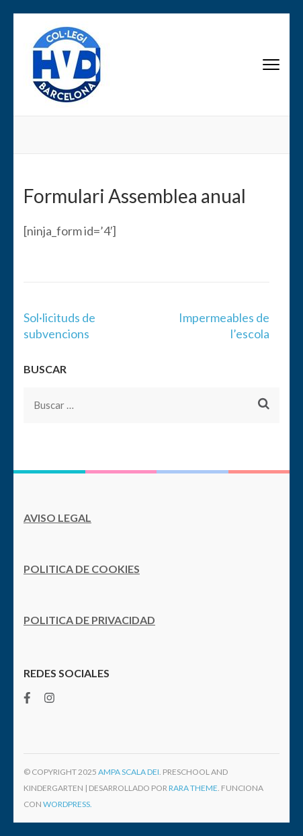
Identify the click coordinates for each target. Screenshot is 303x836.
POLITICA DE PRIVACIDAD (89, 619)
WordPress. (67, 804)
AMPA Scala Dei (128, 772)
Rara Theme (193, 788)
